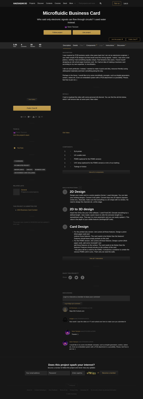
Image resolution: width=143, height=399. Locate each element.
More (73, 3)
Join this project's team (21, 135)
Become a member (54, 368)
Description (67, 45)
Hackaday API (84, 390)
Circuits (29, 169)
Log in (126, 3)
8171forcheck (73, 308)
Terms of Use (64, 390)
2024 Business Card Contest (27, 210)
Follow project (57, 32)
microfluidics (19, 169)
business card (40, 169)
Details (75, 45)
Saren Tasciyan (71, 27)
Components (91, 45)
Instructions (110, 45)
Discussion (121, 45)
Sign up (116, 3)
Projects (32, 3)
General (24, 190)
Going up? (71, 385)
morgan (71, 318)
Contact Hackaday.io (40, 390)
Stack (65, 3)
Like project (87, 32)
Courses (58, 3)
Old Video (66, 132)
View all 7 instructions (96, 258)
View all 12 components (96, 172)
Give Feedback (53, 390)
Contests (49, 3)
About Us (29, 390)
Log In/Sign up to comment (72, 303)
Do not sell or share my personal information (103, 390)
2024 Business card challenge (24, 173)
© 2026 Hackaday (71, 394)
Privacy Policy (74, 390)
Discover (41, 3)
